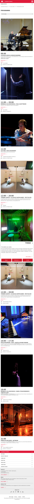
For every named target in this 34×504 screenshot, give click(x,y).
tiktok (11, 494)
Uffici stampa (3, 483)
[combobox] (17, 13)
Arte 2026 (2, 455)
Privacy (15, 498)
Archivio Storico (4, 468)
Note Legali (11, 498)
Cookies (19, 498)
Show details (28, 256)
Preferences (17, 260)
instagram (13, 494)
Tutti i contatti (4, 476)
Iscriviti (2, 489)
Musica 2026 (3, 464)
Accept (27, 260)
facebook (16, 494)
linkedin (23, 494)
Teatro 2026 (3, 466)
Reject (6, 260)
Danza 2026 (3, 462)
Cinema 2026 (3, 460)
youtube (18, 494)
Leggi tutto (3, 62)
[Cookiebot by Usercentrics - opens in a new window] (26, 243)
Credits (23, 498)
